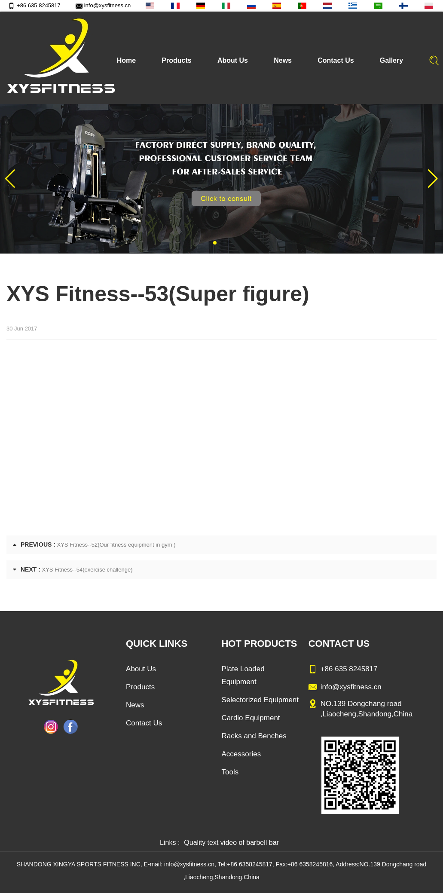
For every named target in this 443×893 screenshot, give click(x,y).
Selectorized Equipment (260, 700)
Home (126, 60)
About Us (232, 60)
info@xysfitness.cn (103, 5)
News (283, 60)
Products (176, 60)
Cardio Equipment (250, 718)
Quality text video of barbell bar (231, 842)
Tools (229, 772)
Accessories (241, 754)
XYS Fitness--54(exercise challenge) (87, 569)
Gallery (391, 60)
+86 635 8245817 (34, 5)
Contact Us (336, 60)
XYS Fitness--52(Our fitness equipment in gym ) (116, 544)
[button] (215, 243)
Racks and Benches (253, 736)
